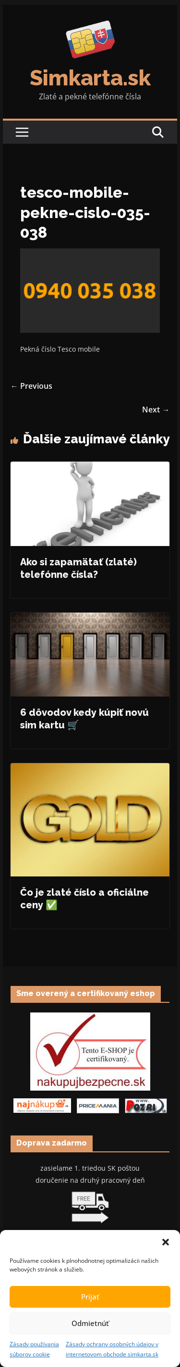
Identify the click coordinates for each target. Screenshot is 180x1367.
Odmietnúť (90, 1323)
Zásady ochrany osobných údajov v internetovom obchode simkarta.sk (112, 1349)
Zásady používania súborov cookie (34, 1349)
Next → (155, 409)
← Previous (31, 386)
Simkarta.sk (90, 78)
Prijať (90, 1296)
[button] (165, 1242)
